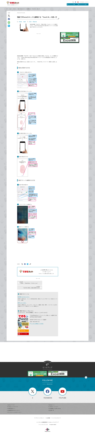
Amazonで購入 (22, 326)
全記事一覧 (51, 405)
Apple (10, 8)
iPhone (14, 8)
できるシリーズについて (12, 402)
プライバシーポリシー (39, 413)
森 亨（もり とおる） (22, 298)
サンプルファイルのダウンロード (14, 407)
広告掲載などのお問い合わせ (54, 403)
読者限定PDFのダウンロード (13, 405)
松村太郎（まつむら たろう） (24, 292)
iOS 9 (30, 21)
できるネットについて (84, 2)
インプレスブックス (43, 419)
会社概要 (48, 413)
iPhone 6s (35, 21)
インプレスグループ (56, 413)
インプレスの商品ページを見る (36, 319)
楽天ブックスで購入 (23, 329)
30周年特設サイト (11, 403)
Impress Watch (52, 419)
